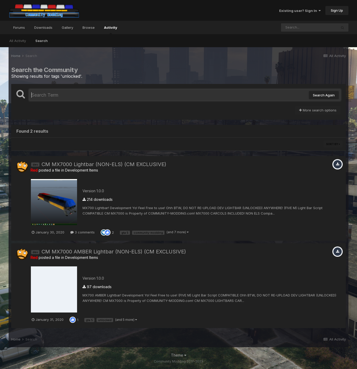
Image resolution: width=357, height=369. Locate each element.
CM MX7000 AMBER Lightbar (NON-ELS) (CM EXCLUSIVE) (114, 252)
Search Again (324, 95)
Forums (19, 27)
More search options (318, 110)
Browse (89, 27)
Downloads (43, 27)
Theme (178, 355)
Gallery (67, 27)
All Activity (17, 41)
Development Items (81, 170)
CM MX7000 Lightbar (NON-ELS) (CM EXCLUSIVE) (104, 164)
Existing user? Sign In (300, 11)
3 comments (82, 232)
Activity (110, 29)
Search (41, 41)
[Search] (309, 27)
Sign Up (337, 10)
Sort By (333, 144)
